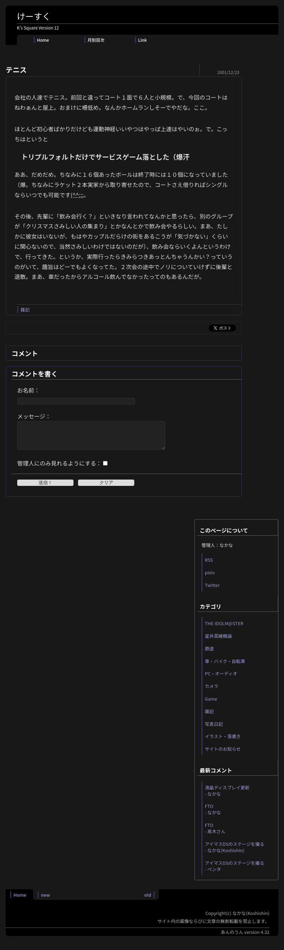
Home (43, 40)
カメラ (211, 691)
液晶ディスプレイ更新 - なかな (227, 795)
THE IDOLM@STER (224, 628)
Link (142, 40)
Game (211, 704)
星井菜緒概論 (218, 641)
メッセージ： (34, 416)
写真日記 (214, 729)
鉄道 (209, 653)
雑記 (25, 309)
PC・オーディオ (221, 678)
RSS (209, 565)
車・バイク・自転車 (225, 666)
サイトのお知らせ (223, 754)
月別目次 (96, 40)
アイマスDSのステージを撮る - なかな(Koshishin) (234, 852)
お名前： (28, 390)
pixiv (210, 577)
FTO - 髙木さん (215, 833)
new (45, 900)
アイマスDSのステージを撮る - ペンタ (234, 871)
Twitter (212, 590)
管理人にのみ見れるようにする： (59, 468)
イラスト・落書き (223, 741)
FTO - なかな (213, 814)
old (147, 900)
